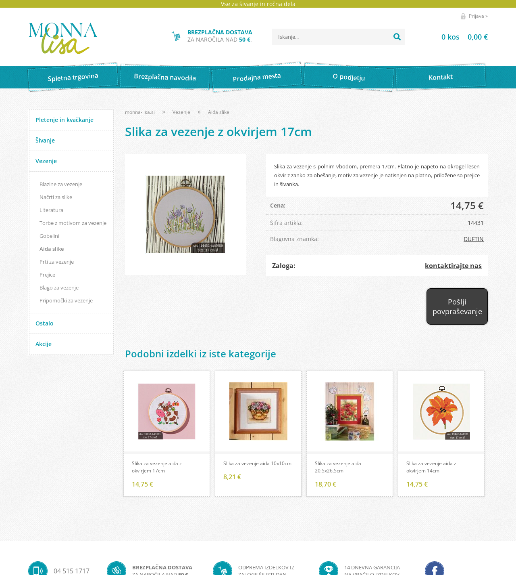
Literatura (51, 210)
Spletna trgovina (73, 77)
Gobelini (49, 235)
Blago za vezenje (59, 287)
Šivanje (45, 140)
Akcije (43, 344)
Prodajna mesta (256, 77)
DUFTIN (474, 239)
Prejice (47, 274)
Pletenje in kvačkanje (64, 120)
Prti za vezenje (57, 261)
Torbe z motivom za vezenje (73, 223)
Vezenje (46, 161)
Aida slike (52, 248)
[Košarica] (454, 37)
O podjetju (348, 77)
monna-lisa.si (140, 112)
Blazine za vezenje (61, 184)
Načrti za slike (56, 197)
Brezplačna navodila (165, 76)
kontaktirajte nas (453, 265)
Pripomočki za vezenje (66, 300)
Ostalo (44, 323)
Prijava (478, 16)
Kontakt (441, 77)
